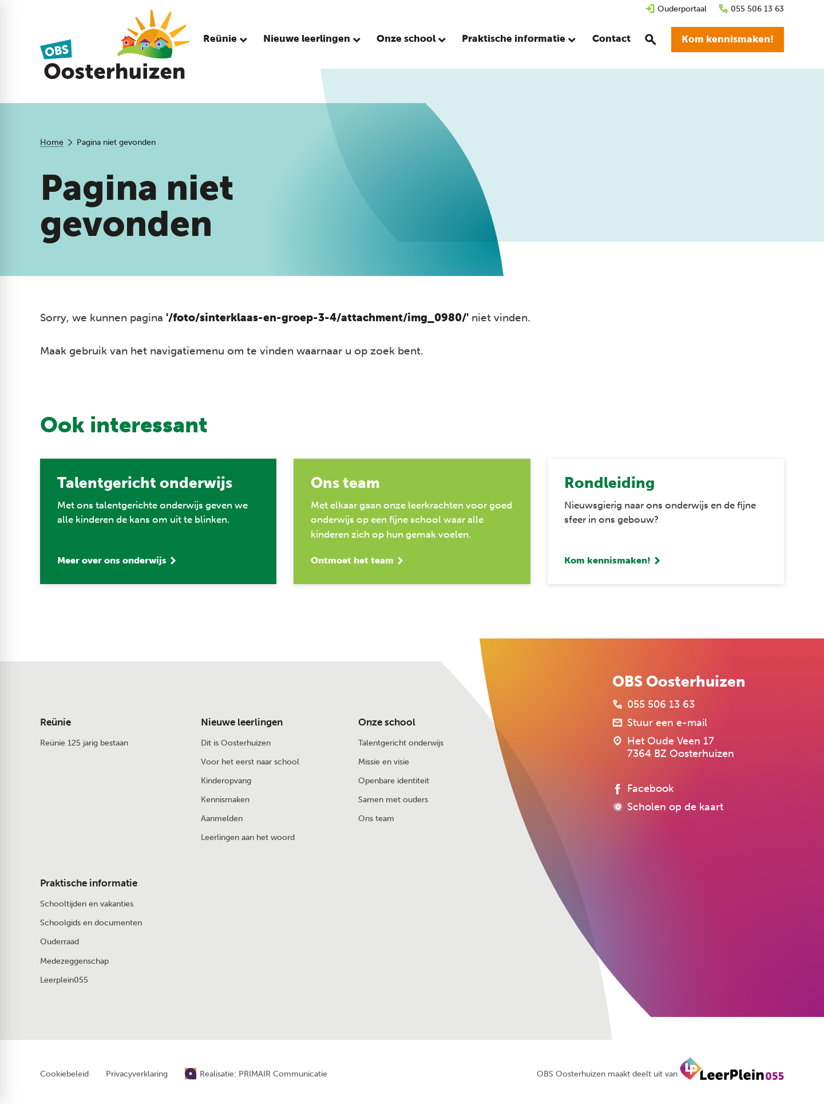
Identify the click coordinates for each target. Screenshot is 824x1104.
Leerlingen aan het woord (248, 838)
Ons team (376, 819)
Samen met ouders (393, 800)
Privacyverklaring (137, 1074)
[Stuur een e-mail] (659, 723)
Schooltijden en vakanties (86, 904)
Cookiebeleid (64, 1074)
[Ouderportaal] (676, 9)
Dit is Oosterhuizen (236, 743)
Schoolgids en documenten (91, 924)
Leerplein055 (64, 980)
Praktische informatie (88, 884)
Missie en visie (383, 762)
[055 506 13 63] (751, 9)
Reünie (55, 723)
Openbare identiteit (393, 781)
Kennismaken (225, 800)
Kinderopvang (226, 781)
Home (52, 142)
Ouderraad (59, 943)
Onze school (386, 723)
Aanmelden (222, 819)
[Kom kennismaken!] (727, 40)
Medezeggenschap (74, 962)
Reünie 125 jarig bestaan (84, 743)
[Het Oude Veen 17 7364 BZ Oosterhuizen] (673, 748)
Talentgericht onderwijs (400, 743)
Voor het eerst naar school (250, 762)
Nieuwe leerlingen (242, 723)
